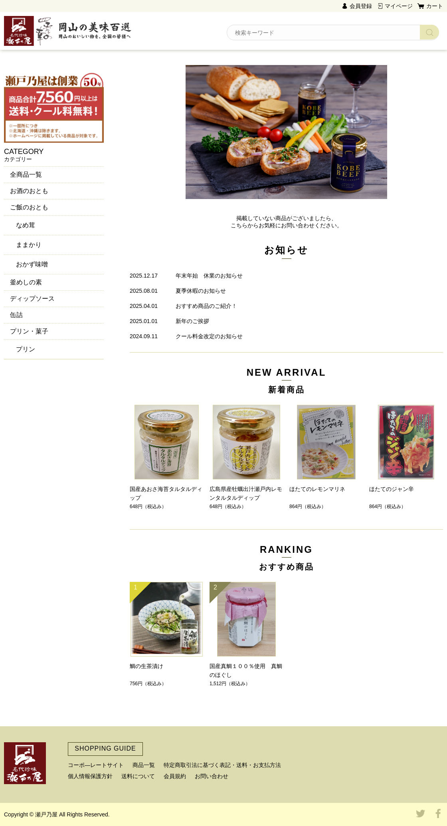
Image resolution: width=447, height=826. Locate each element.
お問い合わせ (211, 776)
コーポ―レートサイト (96, 765)
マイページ (399, 6)
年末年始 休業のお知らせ (209, 275)
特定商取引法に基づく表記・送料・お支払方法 (222, 765)
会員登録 (361, 6)
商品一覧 (144, 765)
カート (434, 6)
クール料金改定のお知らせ (209, 336)
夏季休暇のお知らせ (201, 291)
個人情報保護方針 (90, 776)
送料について (138, 776)
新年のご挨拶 (192, 321)
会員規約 (175, 776)
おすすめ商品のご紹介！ (206, 306)
